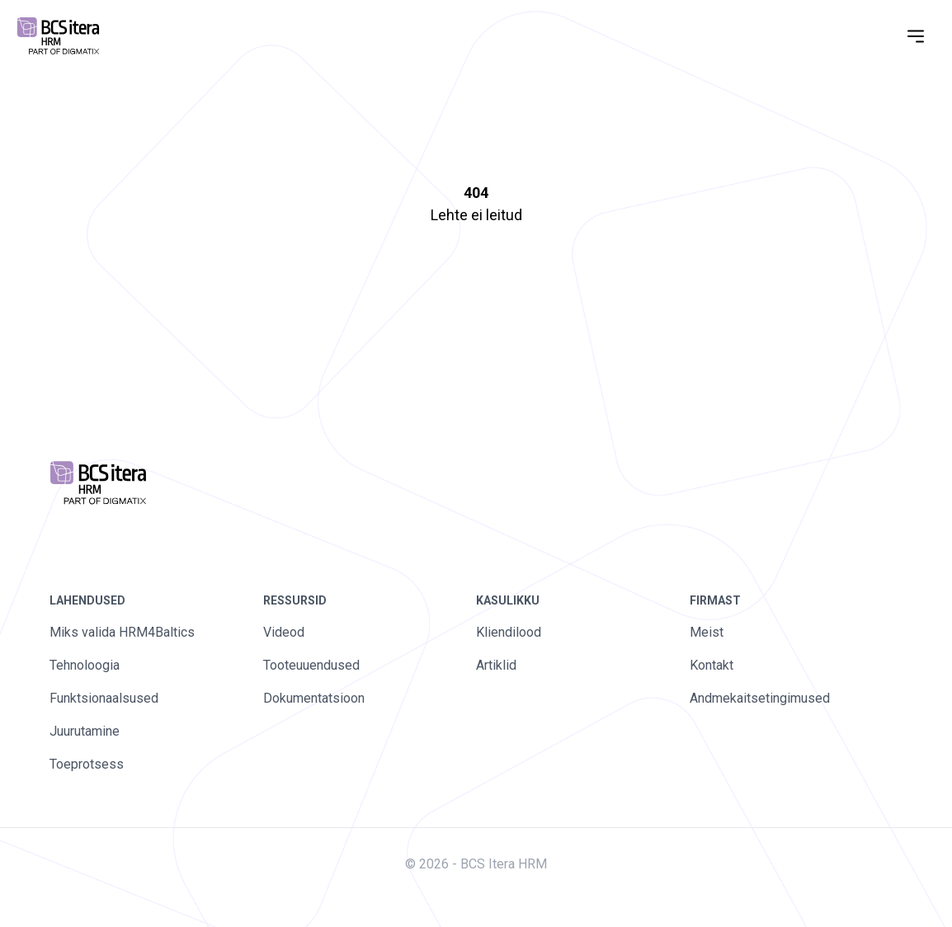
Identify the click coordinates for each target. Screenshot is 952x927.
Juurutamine (84, 731)
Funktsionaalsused (103, 698)
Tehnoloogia (84, 665)
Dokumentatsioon (314, 698)
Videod (283, 632)
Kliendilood (508, 632)
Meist (706, 632)
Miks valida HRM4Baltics (122, 632)
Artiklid (496, 665)
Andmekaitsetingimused (760, 698)
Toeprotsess (86, 764)
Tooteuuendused (311, 665)
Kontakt (711, 665)
